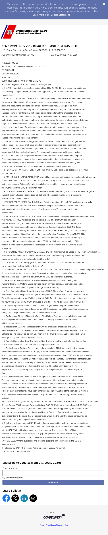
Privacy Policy (45, 525)
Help (66, 525)
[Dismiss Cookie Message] (104, 4)
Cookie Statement (60, 14)
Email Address (9, 468)
